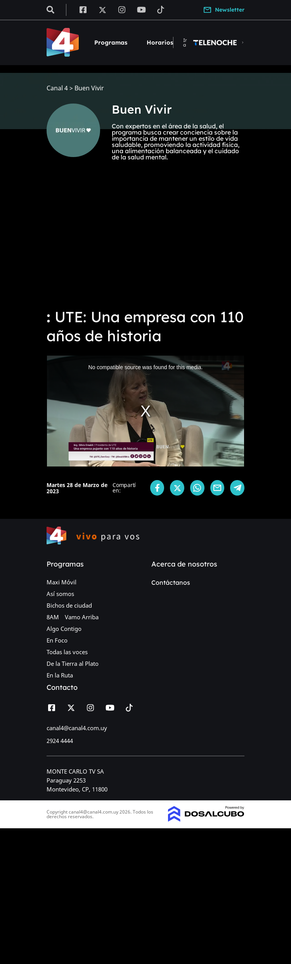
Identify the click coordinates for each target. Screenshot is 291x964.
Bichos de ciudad (69, 605)
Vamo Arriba (82, 617)
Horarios (160, 42)
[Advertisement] (145, 243)
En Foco (57, 640)
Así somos (60, 594)
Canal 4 (57, 88)
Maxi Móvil (61, 582)
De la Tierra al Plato (73, 663)
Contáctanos (170, 582)
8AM (53, 617)
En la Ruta (60, 675)
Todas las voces (67, 652)
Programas (110, 42)
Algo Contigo (64, 628)
